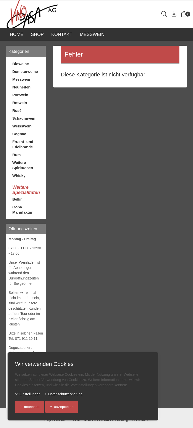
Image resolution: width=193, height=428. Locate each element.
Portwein (20, 95)
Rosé (17, 110)
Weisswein (21, 126)
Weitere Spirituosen (22, 165)
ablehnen (29, 406)
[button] (164, 14)
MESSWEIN (92, 34)
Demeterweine (25, 71)
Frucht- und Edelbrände (22, 144)
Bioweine (20, 64)
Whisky (19, 175)
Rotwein (19, 103)
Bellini (18, 199)
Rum (16, 155)
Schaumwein (23, 118)
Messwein (21, 79)
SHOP (37, 34)
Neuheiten (21, 87)
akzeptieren (62, 406)
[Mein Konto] (174, 14)
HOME (16, 34)
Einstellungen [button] (27, 394)
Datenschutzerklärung (63, 394)
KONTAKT (61, 34)
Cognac (19, 134)
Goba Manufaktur (22, 209)
